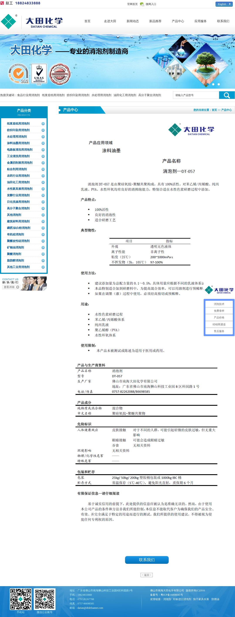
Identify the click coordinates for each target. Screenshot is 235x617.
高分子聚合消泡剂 (149, 95)
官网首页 (132, 4)
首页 (87, 21)
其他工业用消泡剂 (18, 267)
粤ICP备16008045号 (172, 594)
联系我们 (223, 21)
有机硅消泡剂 (15, 234)
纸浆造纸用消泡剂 (53, 95)
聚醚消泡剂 (14, 254)
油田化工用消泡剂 (125, 95)
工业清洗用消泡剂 (18, 156)
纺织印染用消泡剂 (78, 95)
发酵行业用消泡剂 (18, 195)
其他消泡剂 (14, 214)
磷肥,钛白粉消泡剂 (18, 228)
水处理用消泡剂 (101, 95)
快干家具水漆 (201, 599)
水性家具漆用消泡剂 (19, 188)
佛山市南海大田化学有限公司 (167, 590)
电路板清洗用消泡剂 (19, 149)
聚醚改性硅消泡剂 (18, 241)
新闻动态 (133, 21)
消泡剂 (167, 599)
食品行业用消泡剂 (28, 95)
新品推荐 (155, 21)
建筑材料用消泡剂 (18, 221)
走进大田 (110, 21)
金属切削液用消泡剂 (19, 162)
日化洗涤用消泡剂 (18, 201)
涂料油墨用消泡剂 (18, 143)
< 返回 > (146, 575)
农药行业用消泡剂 (18, 175)
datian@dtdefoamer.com (90, 607)
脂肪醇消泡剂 (15, 260)
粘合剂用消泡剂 (17, 169)
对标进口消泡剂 (182, 599)
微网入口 (151, 4)
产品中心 (178, 21)
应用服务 (201, 21)
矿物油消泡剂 (15, 247)
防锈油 (215, 599)
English (222, 4)
